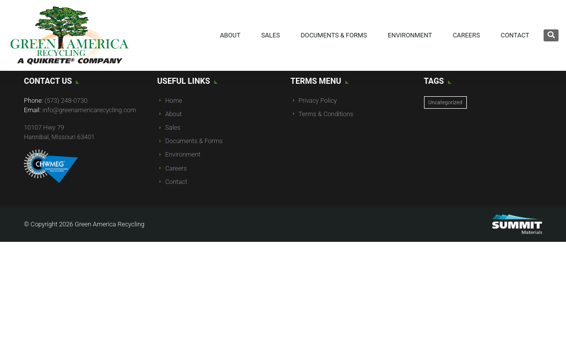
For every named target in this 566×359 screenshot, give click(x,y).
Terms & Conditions (325, 114)
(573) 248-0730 (66, 100)
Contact (515, 35)
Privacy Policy (317, 100)
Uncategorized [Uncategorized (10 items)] (445, 102)
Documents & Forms (333, 35)
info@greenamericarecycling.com (89, 110)
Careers (466, 35)
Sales (270, 35)
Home (173, 100)
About (230, 35)
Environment (410, 35)
